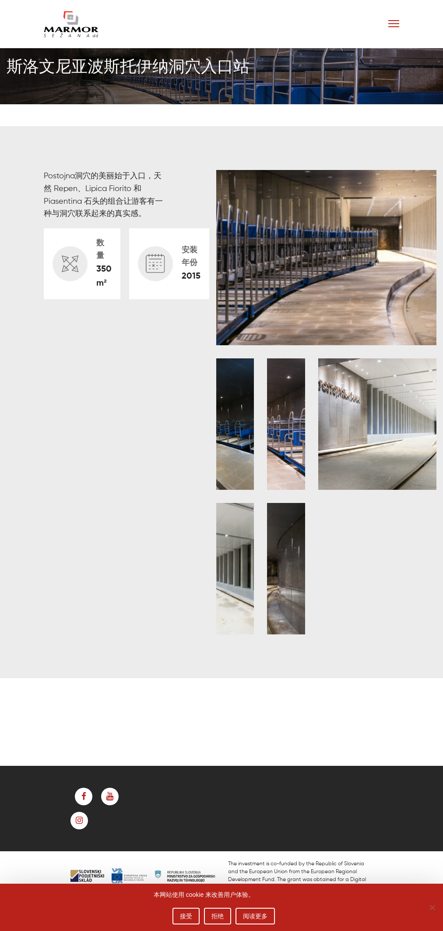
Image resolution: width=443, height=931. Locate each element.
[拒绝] (432, 907)
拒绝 (217, 916)
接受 (186, 916)
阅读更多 (255, 916)
